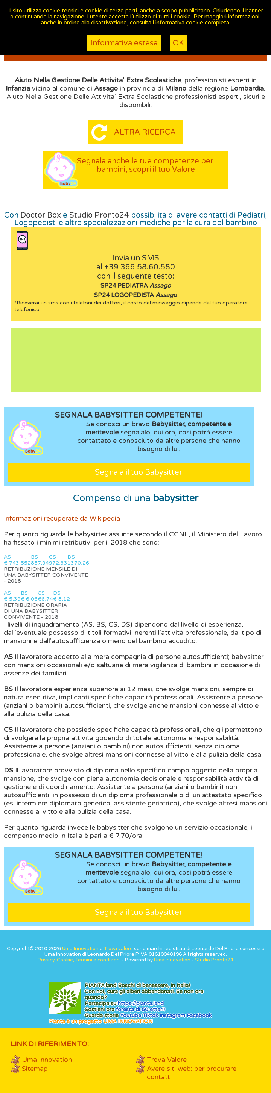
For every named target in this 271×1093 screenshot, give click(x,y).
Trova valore (118, 949)
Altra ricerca (145, 132)
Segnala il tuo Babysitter (138, 472)
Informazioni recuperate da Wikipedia (62, 518)
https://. (141, 1003)
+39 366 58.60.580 (139, 267)
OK (178, 43)
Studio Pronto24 (99, 215)
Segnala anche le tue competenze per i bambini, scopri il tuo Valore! (147, 165)
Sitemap (35, 1068)
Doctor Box (40, 215)
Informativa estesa (124, 43)
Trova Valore (167, 1059)
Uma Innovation (80, 949)
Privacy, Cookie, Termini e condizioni (79, 960)
